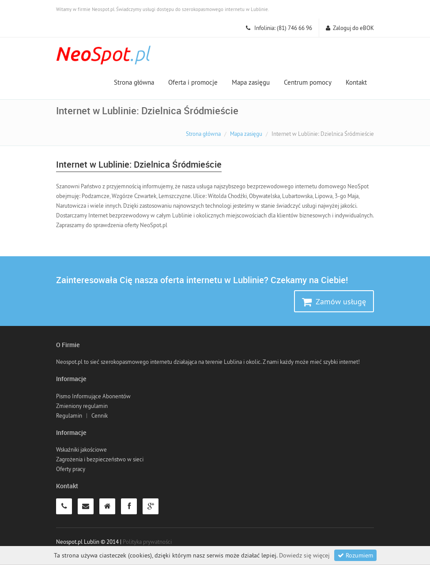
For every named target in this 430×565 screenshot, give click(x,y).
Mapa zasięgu (251, 82)
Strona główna (134, 82)
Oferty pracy (70, 468)
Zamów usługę (334, 301)
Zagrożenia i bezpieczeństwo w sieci (99, 459)
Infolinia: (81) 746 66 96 (279, 27)
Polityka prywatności (147, 541)
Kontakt (356, 82)
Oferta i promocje (193, 82)
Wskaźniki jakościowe (81, 449)
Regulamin (69, 415)
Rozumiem (355, 555)
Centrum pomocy (308, 82)
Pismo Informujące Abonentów (93, 396)
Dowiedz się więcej (304, 555)
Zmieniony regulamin (82, 405)
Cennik (99, 415)
